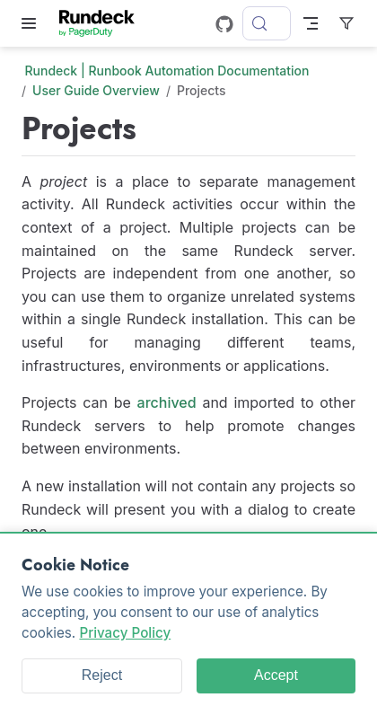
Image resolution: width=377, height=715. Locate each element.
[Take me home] (102, 23)
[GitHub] (224, 24)
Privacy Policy (125, 632)
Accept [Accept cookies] (276, 675)
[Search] (266, 23)
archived (167, 402)
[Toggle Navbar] (310, 23)
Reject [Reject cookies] (102, 675)
